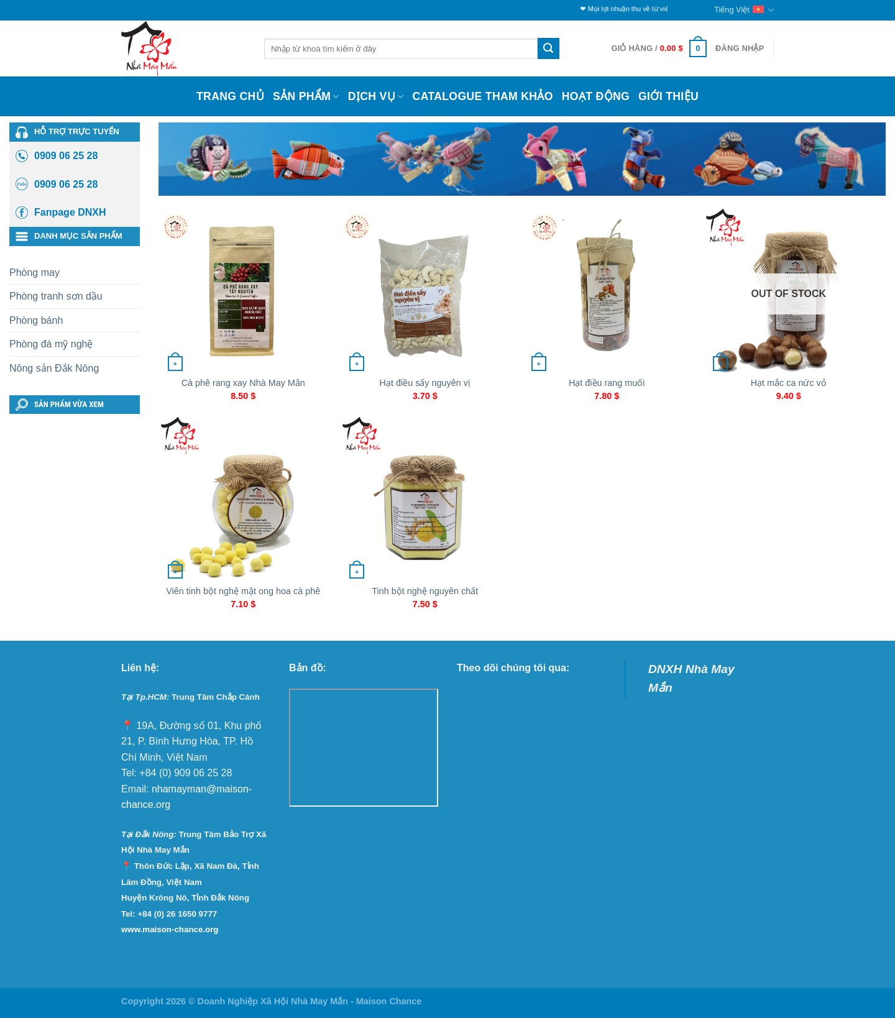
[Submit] (548, 48)
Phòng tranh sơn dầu (56, 296)
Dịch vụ (376, 96)
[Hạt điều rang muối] (607, 290)
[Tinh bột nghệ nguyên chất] (425, 499)
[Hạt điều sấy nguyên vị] (425, 290)
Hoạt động (596, 96)
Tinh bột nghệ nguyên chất (425, 591)
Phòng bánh (36, 320)
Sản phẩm (306, 96)
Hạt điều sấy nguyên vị (425, 383)
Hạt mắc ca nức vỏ (789, 383)
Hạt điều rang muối (607, 383)
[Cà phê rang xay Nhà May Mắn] (243, 290)
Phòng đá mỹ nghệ (51, 344)
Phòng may (34, 272)
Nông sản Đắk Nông (54, 368)
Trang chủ (230, 96)
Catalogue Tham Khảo (483, 96)
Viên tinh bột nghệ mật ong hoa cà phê (243, 591)
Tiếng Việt (744, 10)
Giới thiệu (668, 96)
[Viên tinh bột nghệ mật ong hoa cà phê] (243, 499)
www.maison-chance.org (170, 929)
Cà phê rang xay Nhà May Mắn (243, 383)
